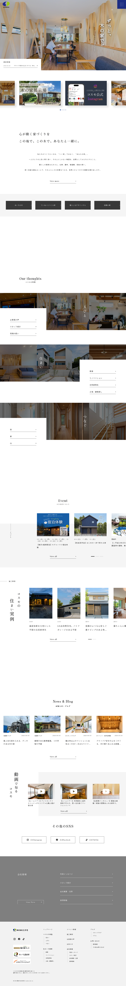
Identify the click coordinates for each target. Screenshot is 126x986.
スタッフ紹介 (73, 955)
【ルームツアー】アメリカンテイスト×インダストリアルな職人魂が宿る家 (41, 803)
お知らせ (70, 944)
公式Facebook (63, 839)
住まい (47, 937)
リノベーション (50, 955)
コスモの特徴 (47, 934)
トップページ (47, 929)
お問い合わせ (95, 941)
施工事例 (70, 934)
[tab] (60, 109)
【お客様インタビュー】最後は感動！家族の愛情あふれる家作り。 (105, 802)
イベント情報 (71, 929)
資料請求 (95, 944)
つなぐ (47, 943)
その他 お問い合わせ (98, 947)
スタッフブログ (97, 932)
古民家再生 (49, 958)
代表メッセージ (73, 952)
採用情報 (71, 961)
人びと (47, 940)
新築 (47, 952)
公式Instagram (34, 839)
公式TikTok (91, 839)
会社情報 (70, 949)
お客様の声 (71, 939)
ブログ (92, 929)
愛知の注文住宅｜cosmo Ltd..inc (25, 981)
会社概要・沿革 (73, 958)
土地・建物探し (50, 961)
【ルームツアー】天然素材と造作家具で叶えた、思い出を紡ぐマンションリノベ (72, 803)
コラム (95, 935)
